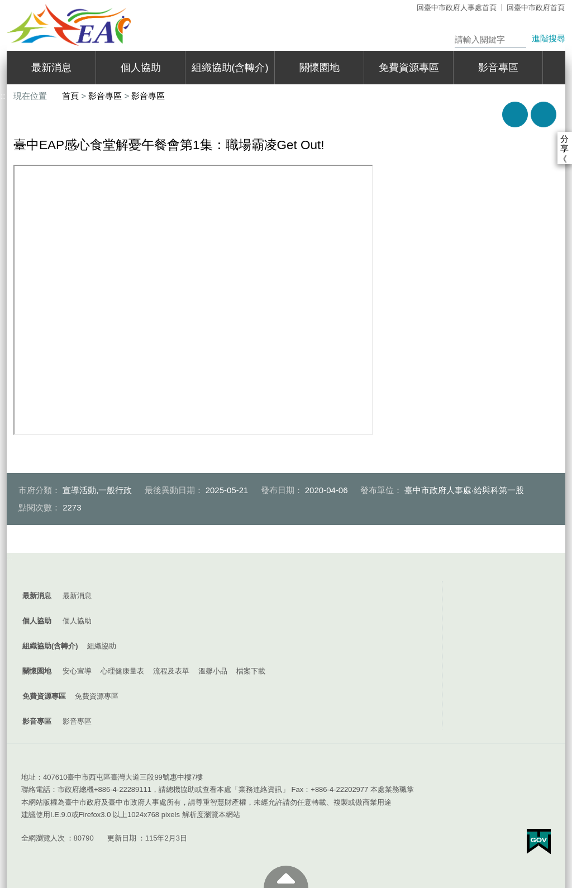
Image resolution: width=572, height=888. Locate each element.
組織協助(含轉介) (230, 67)
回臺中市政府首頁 (536, 7)
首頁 (70, 96)
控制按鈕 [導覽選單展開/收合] (286, 569)
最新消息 (51, 67)
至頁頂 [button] (286, 877)
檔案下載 (250, 671)
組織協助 (101, 646)
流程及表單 (171, 671)
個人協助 (141, 67)
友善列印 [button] (515, 114)
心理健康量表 (122, 671)
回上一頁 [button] (543, 114)
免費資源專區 (409, 67)
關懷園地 (319, 67)
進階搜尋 (548, 38)
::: (10, 557)
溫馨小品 (212, 671)
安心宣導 (77, 671)
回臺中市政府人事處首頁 (457, 7)
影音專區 (498, 67)
